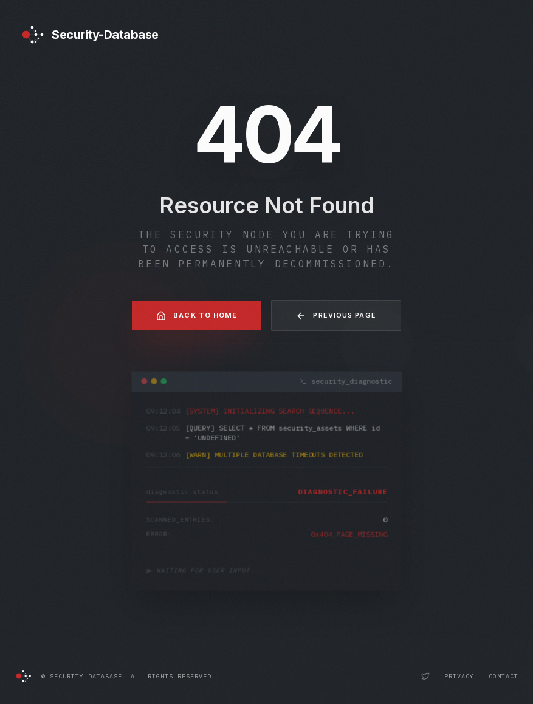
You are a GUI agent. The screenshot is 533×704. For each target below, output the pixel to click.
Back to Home (196, 316)
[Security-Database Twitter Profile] (425, 676)
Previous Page (336, 316)
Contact (503, 676)
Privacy (459, 676)
